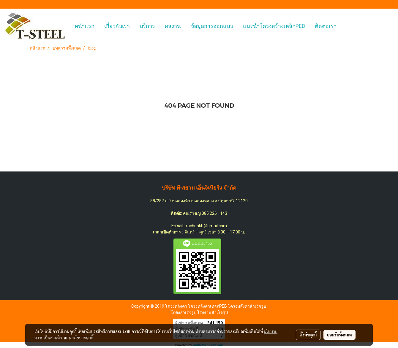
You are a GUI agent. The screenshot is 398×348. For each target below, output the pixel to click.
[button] (346, 26)
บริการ (147, 26)
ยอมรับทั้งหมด (339, 334)
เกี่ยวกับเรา (117, 26)
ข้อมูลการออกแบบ (211, 26)
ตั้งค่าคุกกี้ (308, 334)
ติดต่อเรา (326, 26)
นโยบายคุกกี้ (82, 337)
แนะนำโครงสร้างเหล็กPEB (274, 26)
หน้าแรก (84, 26)
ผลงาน (173, 26)
